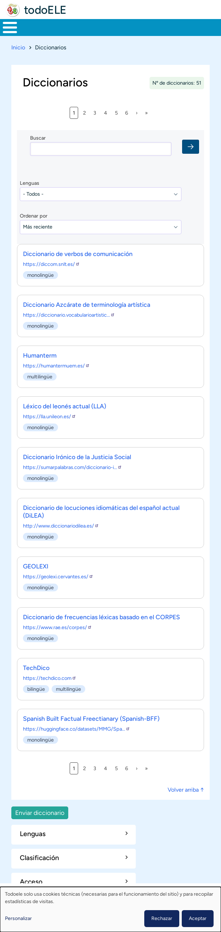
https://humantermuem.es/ (56, 366)
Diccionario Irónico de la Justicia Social (77, 457)
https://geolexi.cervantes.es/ (58, 576)
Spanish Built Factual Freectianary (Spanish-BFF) (91, 718)
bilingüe (36, 689)
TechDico (36, 667)
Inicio (18, 47)
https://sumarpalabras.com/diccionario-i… (72, 467)
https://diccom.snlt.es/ (51, 264)
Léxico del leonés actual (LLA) (64, 406)
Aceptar (198, 918)
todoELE (45, 10)
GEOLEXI (35, 566)
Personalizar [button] (18, 918)
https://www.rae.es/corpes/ (57, 627)
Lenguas (29, 183)
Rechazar (161, 918)
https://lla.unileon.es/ (49, 416)
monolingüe (40, 275)
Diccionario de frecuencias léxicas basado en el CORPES (101, 617)
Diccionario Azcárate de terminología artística (86, 304)
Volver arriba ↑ (186, 789)
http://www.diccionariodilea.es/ (61, 526)
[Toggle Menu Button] (10, 27)
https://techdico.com (49, 678)
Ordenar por (33, 216)
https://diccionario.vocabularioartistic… (69, 315)
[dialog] (110, 909)
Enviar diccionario (39, 812)
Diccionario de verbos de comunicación (78, 253)
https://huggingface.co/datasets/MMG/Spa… (76, 729)
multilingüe (39, 376)
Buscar (38, 138)
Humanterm (40, 355)
